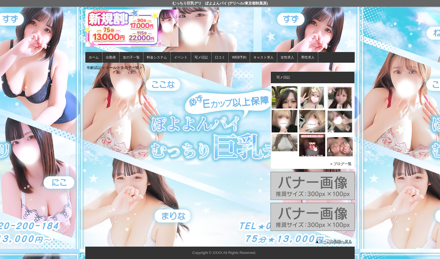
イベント (180, 57)
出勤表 (111, 57)
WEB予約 (239, 57)
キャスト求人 (263, 57)
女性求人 (287, 57)
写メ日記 (201, 57)
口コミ (220, 57)
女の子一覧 (131, 57)
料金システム (157, 57)
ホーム (94, 57)
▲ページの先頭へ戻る (333, 241)
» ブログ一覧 (341, 164)
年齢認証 (94, 68)
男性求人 (308, 57)
